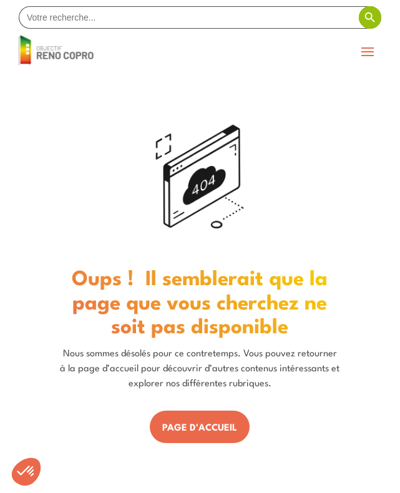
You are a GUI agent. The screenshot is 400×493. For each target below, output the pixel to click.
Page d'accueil (199, 428)
